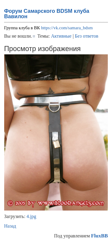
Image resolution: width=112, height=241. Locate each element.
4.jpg (31, 216)
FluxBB (99, 236)
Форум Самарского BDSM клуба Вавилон (46, 13)
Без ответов (86, 36)
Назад (10, 225)
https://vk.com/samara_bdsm (67, 27)
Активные (61, 36)
